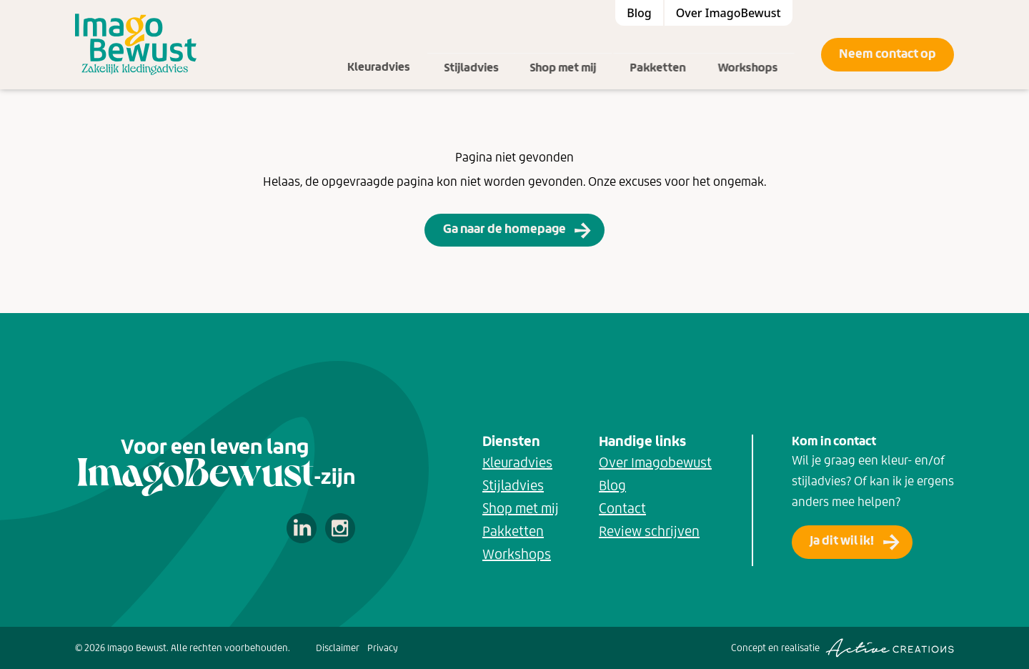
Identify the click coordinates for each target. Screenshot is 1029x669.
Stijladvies (478, 54)
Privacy (382, 648)
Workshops (759, 54)
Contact (622, 508)
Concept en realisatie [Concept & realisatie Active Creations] (842, 648)
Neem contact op (887, 53)
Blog (639, 13)
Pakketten (669, 54)
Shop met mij (574, 54)
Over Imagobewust (655, 463)
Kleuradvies (385, 54)
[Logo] (136, 44)
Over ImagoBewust (728, 13)
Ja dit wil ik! (842, 540)
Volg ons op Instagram (340, 528)
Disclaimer (337, 648)
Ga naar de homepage (504, 229)
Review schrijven (649, 531)
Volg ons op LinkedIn (302, 528)
